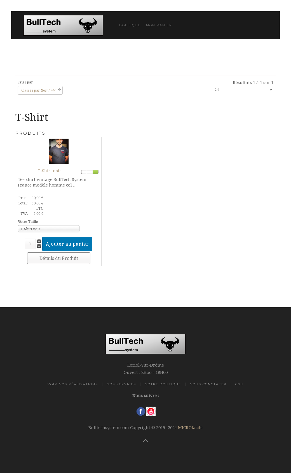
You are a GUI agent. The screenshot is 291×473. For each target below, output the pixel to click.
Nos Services (121, 384)
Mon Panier (159, 25)
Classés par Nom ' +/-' (38, 90)
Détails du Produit (58, 258)
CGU (239, 384)
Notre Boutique (163, 384)
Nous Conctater (208, 384)
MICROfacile (190, 427)
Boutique (129, 25)
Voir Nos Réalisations (73, 384)
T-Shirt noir (49, 170)
